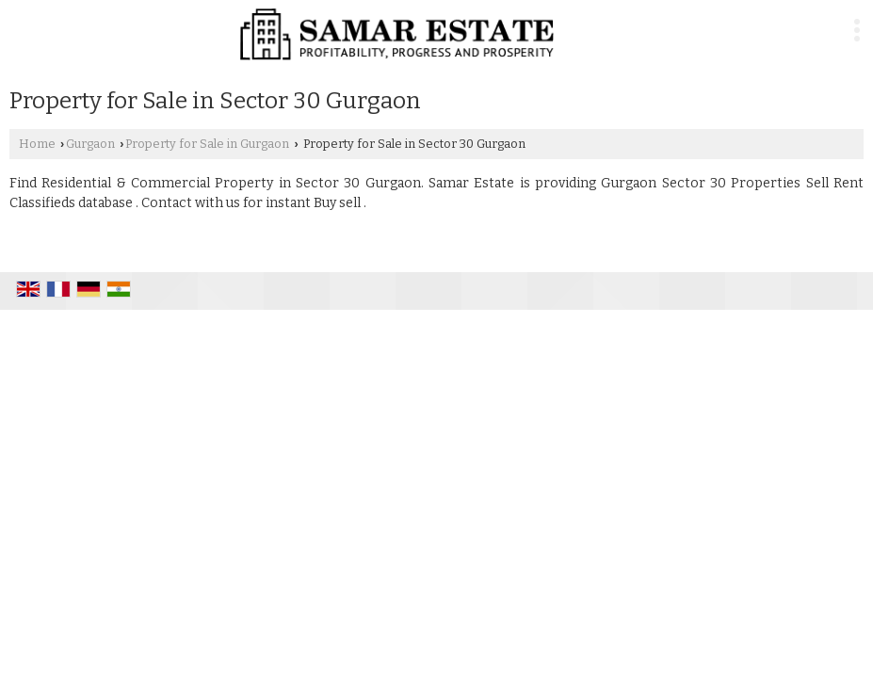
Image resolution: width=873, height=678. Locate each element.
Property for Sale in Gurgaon (207, 144)
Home (37, 144)
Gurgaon (90, 144)
